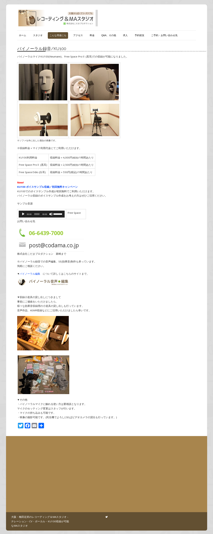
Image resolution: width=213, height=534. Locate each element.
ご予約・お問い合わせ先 (164, 35)
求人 (125, 35)
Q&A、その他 (108, 35)
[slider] (35, 214)
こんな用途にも (58, 35)
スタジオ (38, 35)
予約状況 (139, 35)
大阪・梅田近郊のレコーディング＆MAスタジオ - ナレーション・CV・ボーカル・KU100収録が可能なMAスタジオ (40, 521)
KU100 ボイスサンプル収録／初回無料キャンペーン (47, 186)
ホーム (22, 35)
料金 (92, 35)
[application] (40, 214)
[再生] (23, 214)
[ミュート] (49, 214)
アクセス (78, 35)
